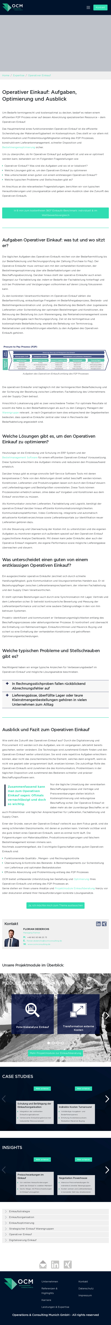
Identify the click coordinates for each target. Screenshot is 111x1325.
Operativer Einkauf (20, 1234)
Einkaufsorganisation (21, 1217)
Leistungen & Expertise (55, 1307)
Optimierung (82, 879)
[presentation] (3, 1015)
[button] (55, 686)
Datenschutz (86, 1288)
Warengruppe (10, 412)
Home (5, 75)
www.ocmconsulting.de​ (39, 944)
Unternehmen (49, 1281)
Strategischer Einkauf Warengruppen (31, 1228)
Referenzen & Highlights (49, 1291)
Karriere (46, 1300)
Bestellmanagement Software (20, 457)
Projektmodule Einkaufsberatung (75, 888)
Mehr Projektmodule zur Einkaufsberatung (55, 1053)
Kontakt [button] (100, 7)
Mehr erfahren (42, 1089)
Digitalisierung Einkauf (22, 1240)
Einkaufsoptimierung (21, 1223)
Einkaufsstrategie (19, 1211)
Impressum (85, 1295)
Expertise (18, 75)
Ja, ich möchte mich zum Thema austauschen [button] (55, 905)
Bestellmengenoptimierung (18, 147)
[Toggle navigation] (88, 7)
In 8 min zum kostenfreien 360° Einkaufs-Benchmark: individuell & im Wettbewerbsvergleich (55, 213)
